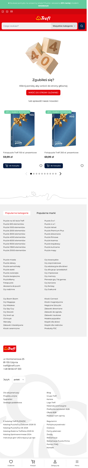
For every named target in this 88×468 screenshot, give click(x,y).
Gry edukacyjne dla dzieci (56, 266)
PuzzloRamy (9, 279)
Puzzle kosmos (51, 240)
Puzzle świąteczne (11, 276)
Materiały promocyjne (56, 406)
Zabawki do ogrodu (53, 312)
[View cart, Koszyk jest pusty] (33, 463)
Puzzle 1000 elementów (14, 227)
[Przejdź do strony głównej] (43, 18)
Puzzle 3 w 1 (49, 221)
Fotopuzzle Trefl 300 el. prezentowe (20, 152)
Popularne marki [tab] (46, 213)
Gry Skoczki (8, 312)
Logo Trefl (51, 403)
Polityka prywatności (56, 425)
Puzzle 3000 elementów (14, 234)
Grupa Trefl (52, 396)
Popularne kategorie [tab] (16, 213)
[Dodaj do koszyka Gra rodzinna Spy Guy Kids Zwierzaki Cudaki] (53, 165)
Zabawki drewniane (53, 309)
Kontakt (50, 448)
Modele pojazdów (52, 318)
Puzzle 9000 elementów (14, 244)
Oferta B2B (51, 412)
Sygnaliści (7, 399)
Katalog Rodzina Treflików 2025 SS (18, 431)
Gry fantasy (49, 286)
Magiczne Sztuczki (52, 305)
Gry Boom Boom (10, 299)
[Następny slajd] (60, 174)
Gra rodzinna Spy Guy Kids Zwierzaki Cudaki (61, 154)
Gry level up (8, 315)
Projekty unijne (10, 396)
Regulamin (52, 421)
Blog (49, 393)
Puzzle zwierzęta (10, 273)
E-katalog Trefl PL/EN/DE (14, 421)
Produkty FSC (50, 328)
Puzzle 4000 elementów (14, 237)
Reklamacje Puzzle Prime (58, 441)
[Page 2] (34, 174)
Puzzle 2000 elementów (14, 231)
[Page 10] (56, 174)
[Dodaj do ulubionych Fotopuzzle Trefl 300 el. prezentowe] (41, 165)
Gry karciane (50, 283)
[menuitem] (21, 393)
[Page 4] (39, 174)
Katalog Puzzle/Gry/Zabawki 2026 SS (19, 425)
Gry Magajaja (9, 302)
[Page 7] (47, 174)
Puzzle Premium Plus (54, 231)
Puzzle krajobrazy (52, 244)
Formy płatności (54, 431)
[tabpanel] (43, 272)
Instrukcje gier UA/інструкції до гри (19, 438)
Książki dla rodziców (53, 325)
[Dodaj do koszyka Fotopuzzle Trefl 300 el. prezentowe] (12, 165)
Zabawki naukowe (52, 315)
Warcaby (7, 322)
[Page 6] (45, 174)
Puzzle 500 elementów (13, 224)
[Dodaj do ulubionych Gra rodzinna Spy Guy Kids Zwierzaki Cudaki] (82, 165)
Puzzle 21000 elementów (14, 250)
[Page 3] (36, 174)
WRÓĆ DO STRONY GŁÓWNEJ (43, 92)
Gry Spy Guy (8, 309)
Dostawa (51, 428)
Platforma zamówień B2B (58, 409)
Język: (6, 379)
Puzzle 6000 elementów (14, 240)
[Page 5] (42, 174)
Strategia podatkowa (12, 403)
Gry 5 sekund (50, 289)
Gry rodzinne (9, 289)
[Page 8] (50, 174)
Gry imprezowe (51, 273)
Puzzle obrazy (9, 263)
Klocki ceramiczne (11, 328)
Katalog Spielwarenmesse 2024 (17, 434)
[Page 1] (31, 174)
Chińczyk (7, 318)
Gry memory (50, 276)
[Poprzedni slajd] (26, 174)
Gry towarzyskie (51, 260)
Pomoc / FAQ (52, 444)
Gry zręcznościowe (52, 263)
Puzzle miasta (9, 260)
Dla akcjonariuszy (11, 393)
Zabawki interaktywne (13, 325)
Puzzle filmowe (51, 237)
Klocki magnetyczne (53, 302)
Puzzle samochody (11, 266)
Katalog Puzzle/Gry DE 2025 (15, 428)
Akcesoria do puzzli (12, 286)
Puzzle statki (9, 270)
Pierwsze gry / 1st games (55, 279)
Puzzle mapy (50, 250)
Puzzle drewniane (52, 234)
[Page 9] (53, 174)
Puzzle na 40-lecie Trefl (13, 221)
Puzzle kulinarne (52, 247)
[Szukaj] (81, 26)
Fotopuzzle (8, 283)
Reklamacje (52, 438)
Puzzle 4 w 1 (49, 224)
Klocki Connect (51, 299)
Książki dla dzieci (52, 322)
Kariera (50, 399)
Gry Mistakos (9, 305)
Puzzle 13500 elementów (14, 247)
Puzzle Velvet (50, 227)
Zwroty (50, 434)
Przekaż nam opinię (56, 416)
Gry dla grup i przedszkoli (55, 270)
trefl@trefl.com (11, 365)
